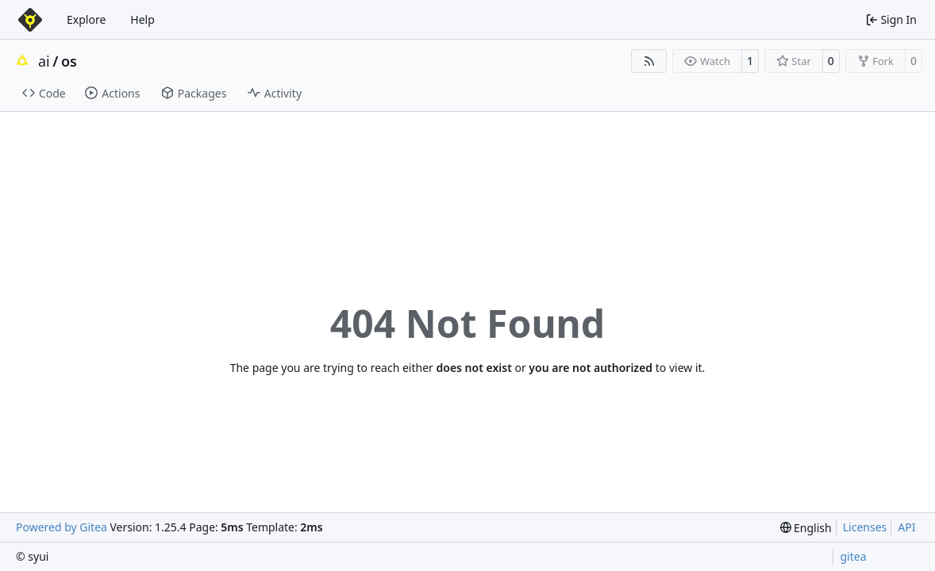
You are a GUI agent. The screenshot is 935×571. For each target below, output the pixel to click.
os (69, 61)
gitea (853, 556)
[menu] (806, 527)
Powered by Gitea (61, 527)
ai (44, 61)
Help (142, 19)
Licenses (865, 527)
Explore (86, 19)
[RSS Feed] (649, 61)
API (906, 527)
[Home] (30, 20)
